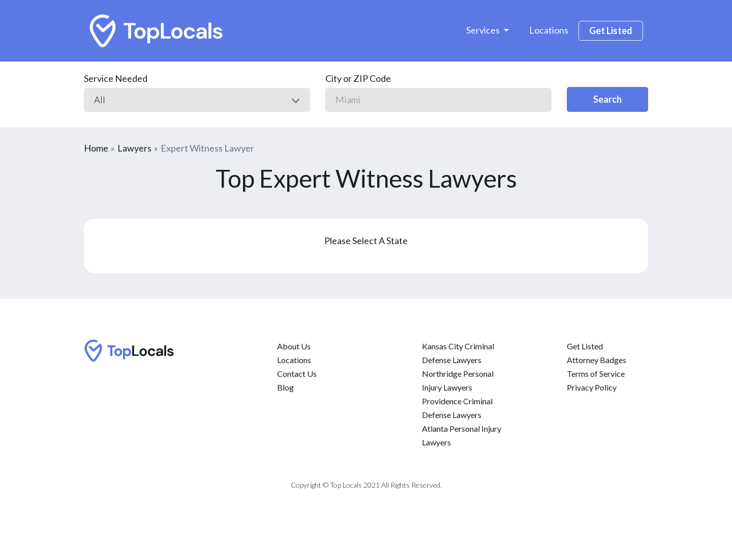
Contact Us (297, 373)
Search (607, 99)
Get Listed (610, 30)
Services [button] (483, 30)
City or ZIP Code (358, 78)
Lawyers (134, 148)
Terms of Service (596, 373)
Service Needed (115, 78)
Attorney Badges (596, 360)
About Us (294, 346)
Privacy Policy (592, 387)
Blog (285, 387)
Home (96, 148)
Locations (548, 30)
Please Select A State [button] (366, 240)
